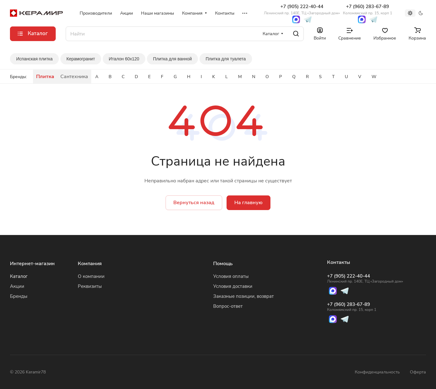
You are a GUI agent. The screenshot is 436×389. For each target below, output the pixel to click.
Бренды (18, 296)
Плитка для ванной (172, 58)
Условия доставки (232, 286)
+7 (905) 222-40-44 (302, 9)
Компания (90, 263)
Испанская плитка (34, 58)
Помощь (223, 263)
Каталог (19, 276)
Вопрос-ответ (228, 306)
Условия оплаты (231, 276)
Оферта (418, 372)
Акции (17, 286)
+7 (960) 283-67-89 (367, 9)
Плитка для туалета (226, 58)
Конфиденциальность (377, 372)
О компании (91, 276)
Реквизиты (90, 286)
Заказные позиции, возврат (243, 296)
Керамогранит (81, 58)
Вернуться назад (193, 202)
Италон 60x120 (124, 58)
